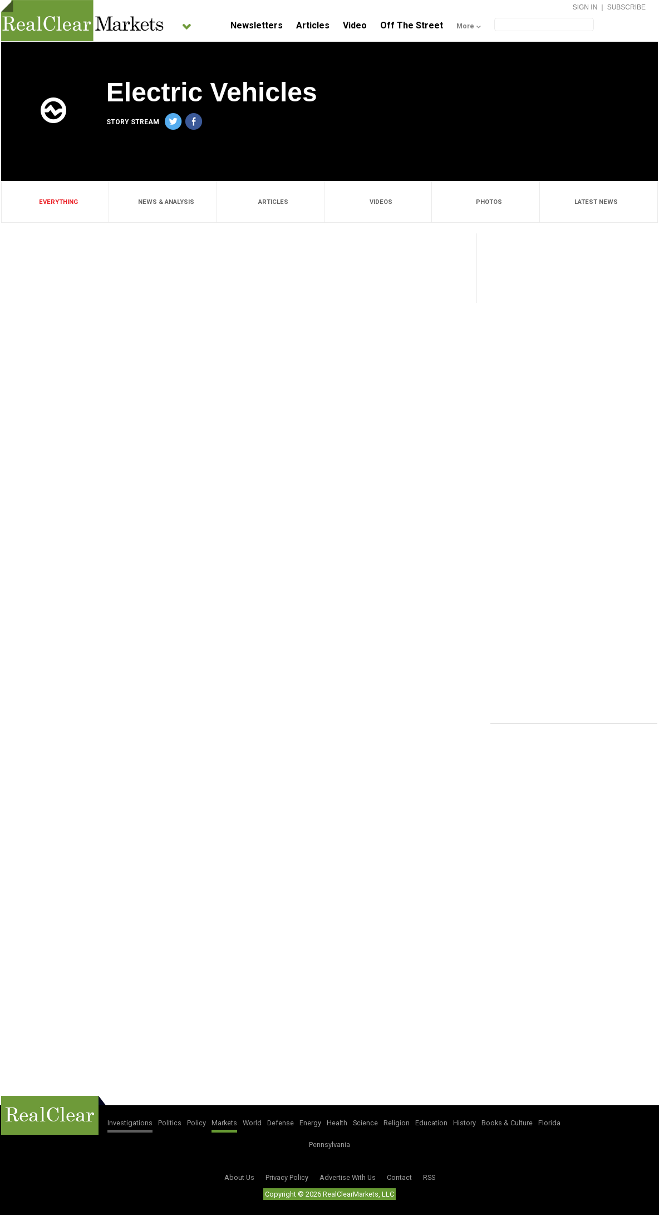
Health (337, 1123)
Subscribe (626, 7)
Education (431, 1123)
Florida (549, 1123)
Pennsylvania (329, 1144)
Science (365, 1123)
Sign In (585, 7)
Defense (280, 1123)
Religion (396, 1123)
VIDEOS (377, 202)
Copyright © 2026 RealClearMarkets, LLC (329, 1194)
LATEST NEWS (593, 202)
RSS (429, 1177)
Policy (196, 1123)
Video (355, 25)
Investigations (130, 1123)
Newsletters (256, 25)
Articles (313, 25)
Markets (224, 1123)
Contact (399, 1177)
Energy (310, 1123)
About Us (239, 1177)
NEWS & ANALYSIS (163, 202)
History (464, 1123)
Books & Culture (507, 1123)
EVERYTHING (55, 202)
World (252, 1123)
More (465, 26)
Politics (169, 1123)
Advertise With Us (347, 1177)
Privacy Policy (286, 1177)
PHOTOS (486, 202)
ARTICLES (270, 202)
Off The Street (411, 25)
